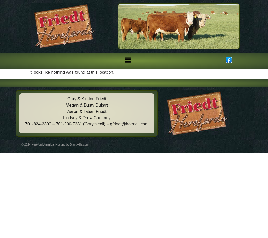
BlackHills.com (79, 144)
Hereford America (42, 144)
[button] (127, 61)
